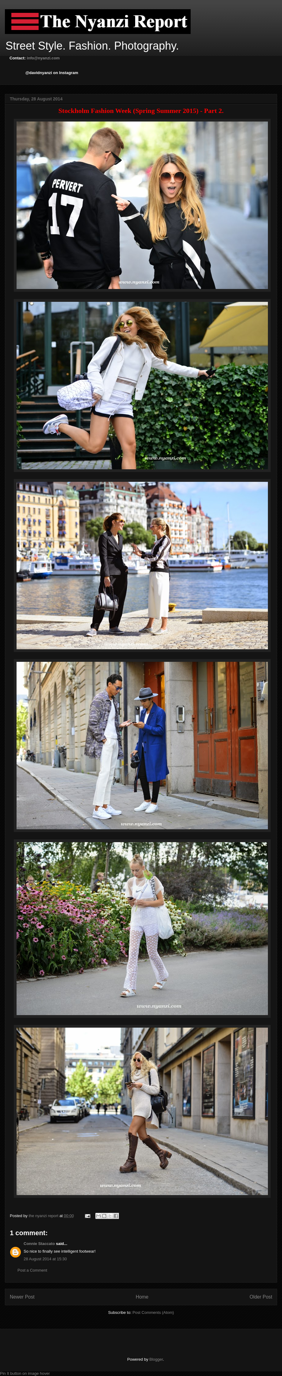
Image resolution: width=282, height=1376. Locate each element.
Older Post (261, 1296)
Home (142, 1296)
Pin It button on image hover (25, 1373)
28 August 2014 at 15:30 (45, 1259)
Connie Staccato (39, 1243)
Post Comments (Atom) (153, 1312)
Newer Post (22, 1296)
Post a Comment (32, 1270)
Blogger (156, 1359)
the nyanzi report (44, 1215)
